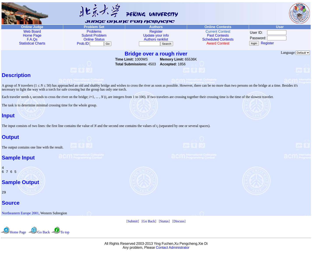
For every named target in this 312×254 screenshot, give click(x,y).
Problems (94, 31)
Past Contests (218, 35)
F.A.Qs (32, 39)
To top (64, 233)
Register (156, 31)
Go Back (149, 222)
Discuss (179, 222)
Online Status (94, 39)
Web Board (32, 31)
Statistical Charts (32, 43)
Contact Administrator (172, 248)
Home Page (32, 35)
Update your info (156, 35)
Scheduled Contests (217, 39)
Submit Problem (94, 35)
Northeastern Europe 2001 (20, 214)
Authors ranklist (156, 39)
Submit (133, 222)
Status (164, 222)
